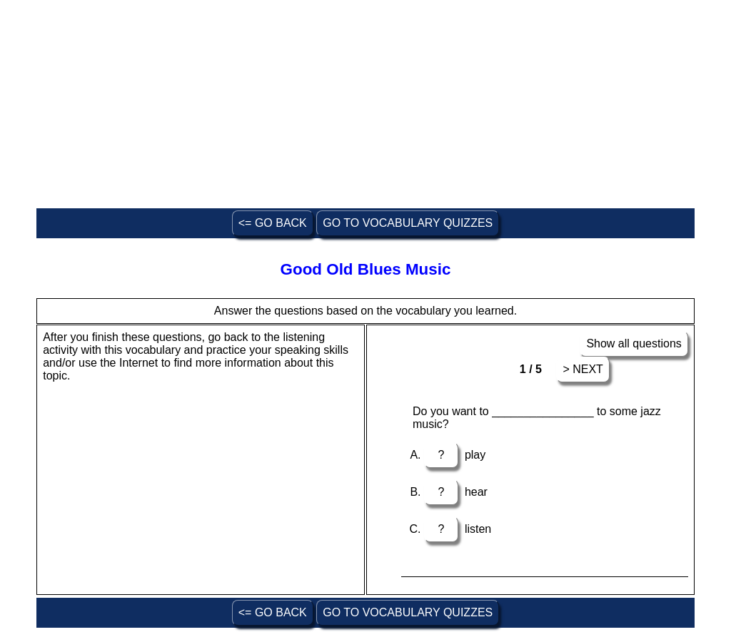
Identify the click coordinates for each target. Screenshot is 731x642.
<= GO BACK (272, 223)
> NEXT (583, 369)
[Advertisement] (365, 105)
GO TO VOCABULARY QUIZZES (408, 223)
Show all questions (633, 343)
